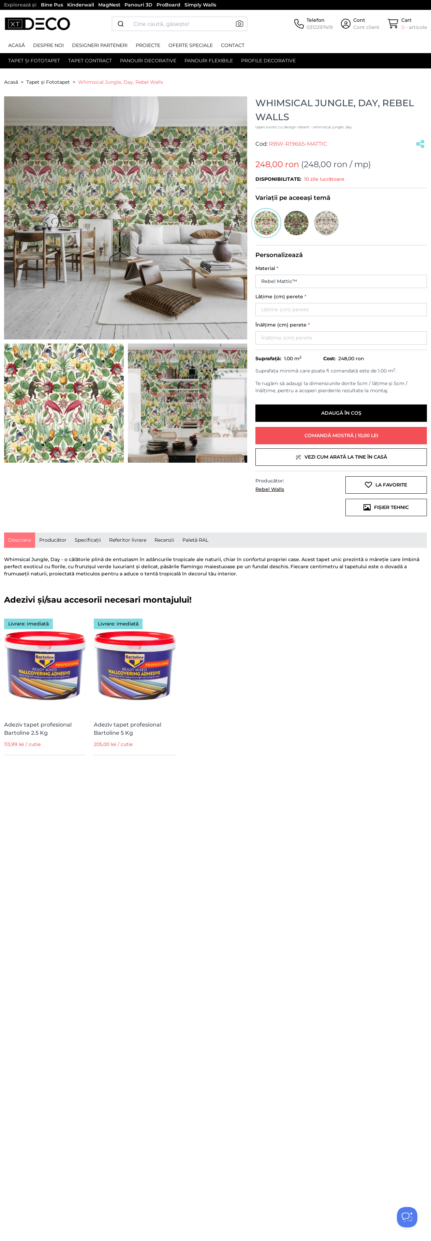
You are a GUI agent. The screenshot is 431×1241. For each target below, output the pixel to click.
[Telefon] (313, 24)
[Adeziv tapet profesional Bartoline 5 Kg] (134, 664)
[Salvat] (420, 144)
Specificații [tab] (88, 540)
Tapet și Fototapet (34, 61)
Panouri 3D (138, 5)
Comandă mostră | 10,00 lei (341, 435)
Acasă (16, 45)
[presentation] (19, 540)
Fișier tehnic (386, 507)
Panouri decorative (148, 61)
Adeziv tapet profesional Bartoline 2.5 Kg (38, 728)
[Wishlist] (76, 621)
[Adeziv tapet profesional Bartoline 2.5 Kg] (45, 664)
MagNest (109, 5)
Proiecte (148, 45)
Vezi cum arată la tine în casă (341, 457)
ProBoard (168, 5)
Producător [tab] (52, 540)
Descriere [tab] (19, 540)
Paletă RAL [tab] (195, 540)
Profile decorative (268, 61)
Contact (232, 45)
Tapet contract (90, 61)
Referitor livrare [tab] (127, 540)
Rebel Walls (269, 489)
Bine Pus (52, 5)
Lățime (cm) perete (281, 296)
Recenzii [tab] (164, 540)
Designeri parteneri (100, 45)
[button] (239, 24)
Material (267, 268)
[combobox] (179, 24)
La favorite (386, 485)
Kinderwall (80, 5)
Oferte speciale (190, 45)
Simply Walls (200, 5)
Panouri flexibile (208, 61)
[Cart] (407, 24)
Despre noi (48, 45)
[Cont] (360, 24)
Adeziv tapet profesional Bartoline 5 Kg (127, 728)
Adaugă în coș (341, 413)
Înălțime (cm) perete (282, 325)
